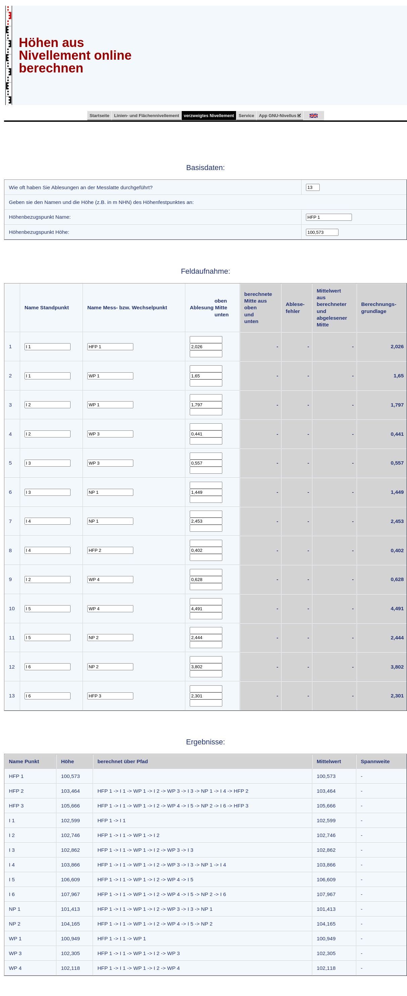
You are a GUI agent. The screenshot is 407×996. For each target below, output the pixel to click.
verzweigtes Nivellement (209, 115)
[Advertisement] (274, 54)
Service (246, 115)
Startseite (99, 115)
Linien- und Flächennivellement (146, 115)
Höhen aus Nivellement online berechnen (75, 55)
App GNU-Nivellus (280, 115)
